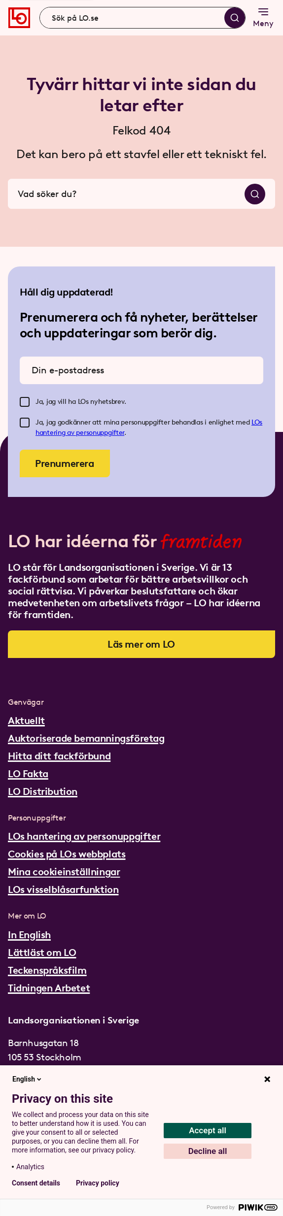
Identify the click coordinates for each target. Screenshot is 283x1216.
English (27, 1079)
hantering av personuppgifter (79, 432)
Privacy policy (97, 1183)
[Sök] (234, 17)
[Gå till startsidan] (19, 17)
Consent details (36, 1183)
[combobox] (142, 17)
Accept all (207, 1130)
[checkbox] (25, 402)
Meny (263, 17)
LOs (256, 422)
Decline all (207, 1151)
